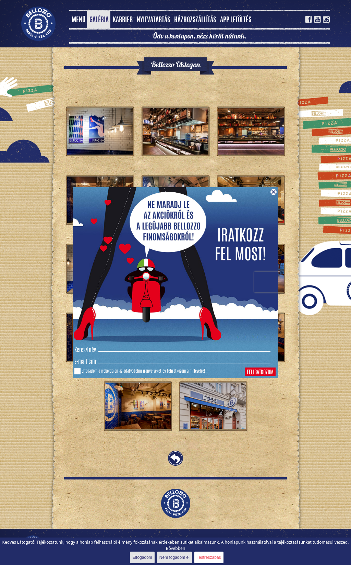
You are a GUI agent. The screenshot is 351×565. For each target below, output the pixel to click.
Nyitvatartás (153, 20)
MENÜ (78, 20)
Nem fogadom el (174, 557)
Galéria (99, 20)
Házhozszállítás (195, 20)
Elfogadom (142, 557)
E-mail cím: (85, 362)
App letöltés (235, 20)
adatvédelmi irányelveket (142, 371)
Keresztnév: (85, 350)
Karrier (123, 20)
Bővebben (175, 548)
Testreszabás (209, 557)
